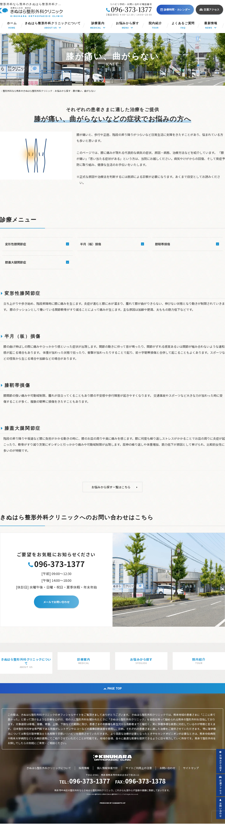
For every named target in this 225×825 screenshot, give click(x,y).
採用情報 (84, 768)
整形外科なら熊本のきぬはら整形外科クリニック (109, 794)
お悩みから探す (220, 761)
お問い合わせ (167, 768)
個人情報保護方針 (107, 768)
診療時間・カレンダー (175, 9)
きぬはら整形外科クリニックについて (48, 768)
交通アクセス (209, 9)
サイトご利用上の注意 (139, 768)
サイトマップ (191, 768)
